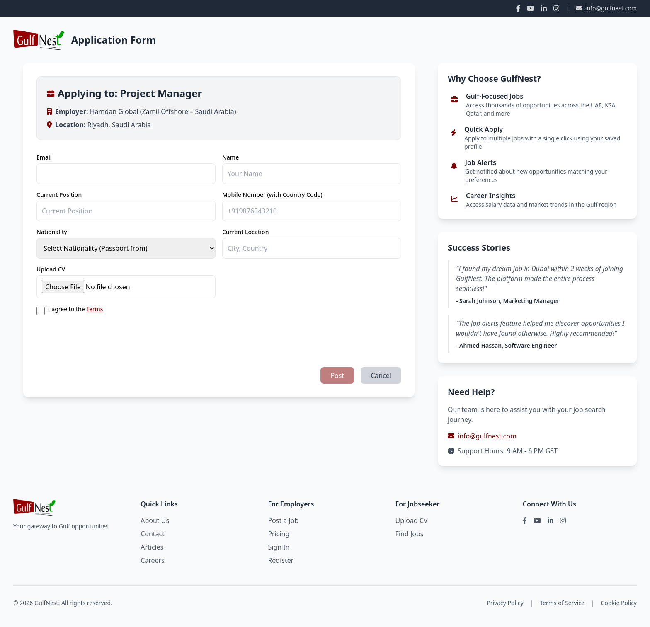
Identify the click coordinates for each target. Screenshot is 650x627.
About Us (155, 520)
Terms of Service (562, 603)
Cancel (381, 375)
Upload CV (50, 269)
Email (44, 157)
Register (280, 560)
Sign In (278, 547)
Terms (94, 309)
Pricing (278, 533)
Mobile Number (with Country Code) (272, 195)
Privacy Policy (505, 603)
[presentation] (99, 338)
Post (337, 375)
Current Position (59, 195)
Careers (153, 560)
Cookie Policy (619, 603)
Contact (153, 533)
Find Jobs (409, 533)
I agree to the (75, 309)
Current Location (245, 232)
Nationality (51, 232)
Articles (152, 547)
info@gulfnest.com (606, 8)
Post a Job (283, 520)
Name (230, 157)
